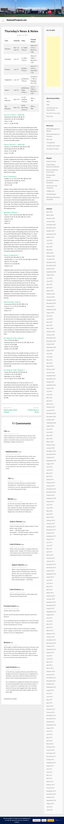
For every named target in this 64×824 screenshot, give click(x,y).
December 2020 (51, 413)
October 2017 (50, 533)
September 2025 (51, 234)
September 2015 (51, 611)
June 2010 (49, 810)
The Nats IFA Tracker (52, 149)
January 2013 (50, 712)
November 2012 (51, 718)
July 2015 (49, 618)
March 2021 (50, 404)
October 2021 (50, 382)
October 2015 (50, 608)
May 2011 (49, 775)
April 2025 (49, 250)
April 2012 (49, 740)
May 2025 (49, 246)
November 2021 (51, 379)
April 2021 (49, 401)
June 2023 (49, 319)
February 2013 (50, 709)
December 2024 (51, 262)
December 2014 (51, 640)
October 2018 (50, 495)
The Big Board (50, 142)
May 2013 (49, 700)
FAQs (48, 105)
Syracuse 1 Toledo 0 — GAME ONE (14, 115)
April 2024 (49, 287)
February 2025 (50, 256)
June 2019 (49, 470)
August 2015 (50, 615)
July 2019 (49, 467)
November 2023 (51, 303)
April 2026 (49, 212)
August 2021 (50, 388)
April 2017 (49, 552)
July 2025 (49, 240)
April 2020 (49, 438)
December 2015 (51, 602)
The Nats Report (51, 194)
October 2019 (50, 457)
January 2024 (50, 297)
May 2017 (49, 549)
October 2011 (50, 759)
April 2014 (49, 665)
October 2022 (50, 344)
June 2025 (49, 243)
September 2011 (51, 762)
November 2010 (51, 794)
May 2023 (49, 322)
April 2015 (49, 627)
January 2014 (50, 674)
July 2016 (49, 580)
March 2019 (50, 479)
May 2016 (49, 586)
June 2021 (49, 394)
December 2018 (51, 489)
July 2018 (49, 505)
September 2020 (51, 423)
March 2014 (50, 668)
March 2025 (50, 253)
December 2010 (51, 791)
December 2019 (51, 451)
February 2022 (50, 369)
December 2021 (51, 375)
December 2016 (51, 564)
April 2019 (49, 476)
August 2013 (50, 690)
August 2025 (50, 237)
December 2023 (51, 300)
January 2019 (50, 486)
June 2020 (49, 432)
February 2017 (50, 558)
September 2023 (51, 309)
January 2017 (50, 561)
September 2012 (51, 725)
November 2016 (51, 567)
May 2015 (49, 624)
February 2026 (50, 218)
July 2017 (49, 542)
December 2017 (51, 527)
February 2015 (50, 634)
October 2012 (50, 722)
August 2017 (50, 539)
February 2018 (50, 520)
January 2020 (50, 448)
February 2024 (50, 294)
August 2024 (50, 275)
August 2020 (50, 426)
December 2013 (51, 678)
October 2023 (50, 306)
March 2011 (50, 781)
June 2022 (49, 357)
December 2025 (51, 224)
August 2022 (50, 350)
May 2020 (49, 435)
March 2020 (50, 442)
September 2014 (51, 649)
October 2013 (50, 684)
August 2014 (50, 652)
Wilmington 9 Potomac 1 (11, 212)
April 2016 (49, 589)
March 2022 (50, 366)
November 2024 (51, 265)
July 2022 (49, 353)
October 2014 (50, 646)
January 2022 (50, 372)
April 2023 (49, 325)
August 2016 (50, 577)
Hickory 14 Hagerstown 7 (11, 255)
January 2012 (50, 750)
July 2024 (49, 278)
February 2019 (50, 482)
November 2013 (51, 681)
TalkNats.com (50, 191)
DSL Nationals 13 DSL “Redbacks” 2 (14, 370)
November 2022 (51, 341)
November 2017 (51, 530)
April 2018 (49, 514)
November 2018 (51, 492)
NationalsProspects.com (32, 8)
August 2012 (50, 728)
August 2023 (50, 313)
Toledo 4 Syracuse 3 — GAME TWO (14, 144)
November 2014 (51, 643)
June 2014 (49, 659)
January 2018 (50, 523)
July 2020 (49, 429)
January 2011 (50, 788)
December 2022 (51, 338)
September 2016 (51, 574)
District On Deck (51, 161)
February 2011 (50, 784)
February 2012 (50, 747)
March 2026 (50, 215)
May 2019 (49, 473)
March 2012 (50, 744)
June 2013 (49, 696)
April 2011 (49, 778)
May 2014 (49, 662)
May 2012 (49, 737)
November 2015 (51, 605)
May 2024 (49, 284)
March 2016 (50, 593)
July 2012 (49, 731)
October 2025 (50, 231)
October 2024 (50, 269)
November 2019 (51, 454)
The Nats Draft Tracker (53, 146)
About (48, 101)
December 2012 (51, 715)
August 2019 (50, 464)
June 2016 (49, 583)
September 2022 (51, 347)
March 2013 (50, 706)
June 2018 (49, 508)
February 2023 (50, 331)
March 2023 (50, 328)
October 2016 (50, 571)
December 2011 (51, 753)
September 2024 (51, 272)
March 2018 (50, 517)
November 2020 (51, 416)
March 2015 (50, 630)
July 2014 (49, 656)
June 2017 (49, 545)
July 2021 (49, 391)
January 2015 (50, 637)
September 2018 (51, 498)
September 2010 (51, 800)
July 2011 (49, 769)
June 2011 (49, 772)
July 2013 (49, 693)
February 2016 (50, 596)
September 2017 (51, 536)
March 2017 (50, 555)
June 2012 (49, 734)
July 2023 (49, 316)
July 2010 (49, 807)
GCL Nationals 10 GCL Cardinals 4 (14, 338)
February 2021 (50, 407)
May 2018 (49, 511)
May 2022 (49, 360)
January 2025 (50, 259)
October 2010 (50, 797)
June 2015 (49, 621)
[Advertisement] (53, 61)
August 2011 (50, 766)
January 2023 (50, 335)
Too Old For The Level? (53, 113)
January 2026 (50, 221)
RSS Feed (49, 139)
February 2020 (50, 445)
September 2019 (51, 460)
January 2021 (50, 410)
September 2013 (51, 687)
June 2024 (49, 281)
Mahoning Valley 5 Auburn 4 (12, 302)
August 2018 (50, 501)
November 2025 (51, 228)
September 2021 (51, 385)
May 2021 (49, 397)
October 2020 (50, 420)
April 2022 (49, 363)
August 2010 (50, 803)
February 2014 (50, 671)
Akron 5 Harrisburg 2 (10, 176)
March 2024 (50, 291)
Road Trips (49, 116)
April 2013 (49, 703)
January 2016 (50, 599)
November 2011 (51, 756)
